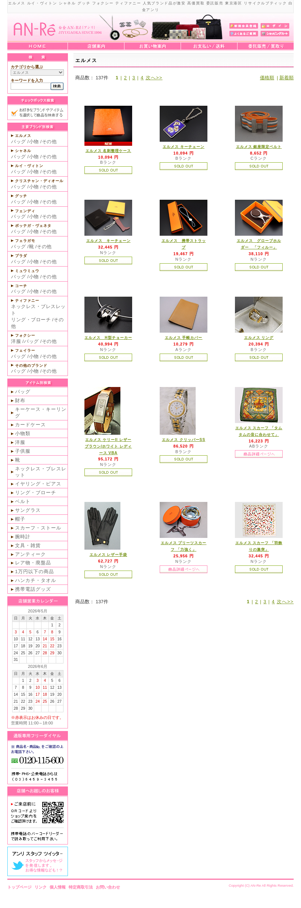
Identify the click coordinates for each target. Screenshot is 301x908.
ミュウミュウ (27, 271)
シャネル (23, 151)
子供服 (22, 451)
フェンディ (25, 211)
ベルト (22, 501)
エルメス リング (259, 338)
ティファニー (27, 301)
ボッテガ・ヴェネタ (33, 226)
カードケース (30, 424)
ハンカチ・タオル (35, 580)
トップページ (19, 887)
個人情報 (58, 887)
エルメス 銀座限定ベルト (259, 147)
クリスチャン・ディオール (39, 181)
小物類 (22, 433)
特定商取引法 (81, 887)
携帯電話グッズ (33, 589)
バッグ (18, 141)
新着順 (286, 77)
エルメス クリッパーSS (184, 440)
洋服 (16, 341)
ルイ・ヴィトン (29, 166)
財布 (20, 400)
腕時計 (22, 536)
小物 (34, 141)
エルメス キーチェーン (183, 147)
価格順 (267, 77)
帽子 (20, 519)
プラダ (21, 256)
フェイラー (25, 350)
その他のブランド (31, 365)
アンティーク (30, 554)
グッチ (21, 196)
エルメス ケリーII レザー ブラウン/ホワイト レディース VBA (108, 446)
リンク (41, 887)
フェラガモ (25, 241)
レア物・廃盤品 (33, 562)
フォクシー (25, 335)
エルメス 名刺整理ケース (108, 151)
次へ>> (154, 77)
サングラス (28, 510)
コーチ (21, 286)
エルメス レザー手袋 (108, 555)
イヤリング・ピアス (38, 483)
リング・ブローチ (31, 319)
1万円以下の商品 (34, 571)
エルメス (23, 136)
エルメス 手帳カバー (184, 338)
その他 (49, 141)
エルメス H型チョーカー (108, 338)
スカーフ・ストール (38, 528)
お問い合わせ (108, 887)
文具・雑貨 (28, 545)
